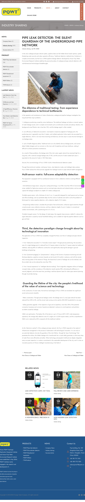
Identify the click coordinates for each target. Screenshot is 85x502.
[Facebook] (44, 1)
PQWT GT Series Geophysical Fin (8, 126)
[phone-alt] (77, 1)
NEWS (71, 25)
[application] (41, 8)
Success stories (7, 50)
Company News (7, 41)
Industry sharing (79, 25)
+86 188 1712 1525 (75, 461)
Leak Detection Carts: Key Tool (38, 391)
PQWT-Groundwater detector (31, 453)
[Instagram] (48, 1)
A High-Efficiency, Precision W (8, 110)
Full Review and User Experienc (63, 392)
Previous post (37, 354)
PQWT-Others (7, 80)
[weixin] (82, 183)
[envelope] (61, 1)
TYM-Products (6, 85)
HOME (66, 25)
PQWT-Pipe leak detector (10, 60)
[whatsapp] (82, 180)
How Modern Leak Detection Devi (8, 117)
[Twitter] (46, 1)
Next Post (68, 354)
